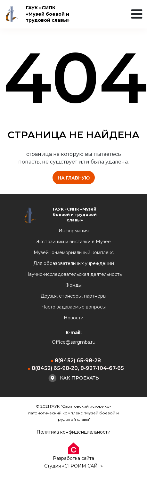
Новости (74, 318)
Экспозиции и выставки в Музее (73, 241)
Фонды (73, 285)
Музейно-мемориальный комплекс (74, 252)
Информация (74, 231)
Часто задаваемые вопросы (74, 307)
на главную (74, 178)
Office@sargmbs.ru (73, 342)
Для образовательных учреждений (73, 263)
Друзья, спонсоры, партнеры (73, 296)
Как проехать (73, 378)
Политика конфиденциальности (73, 432)
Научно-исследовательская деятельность (73, 274)
